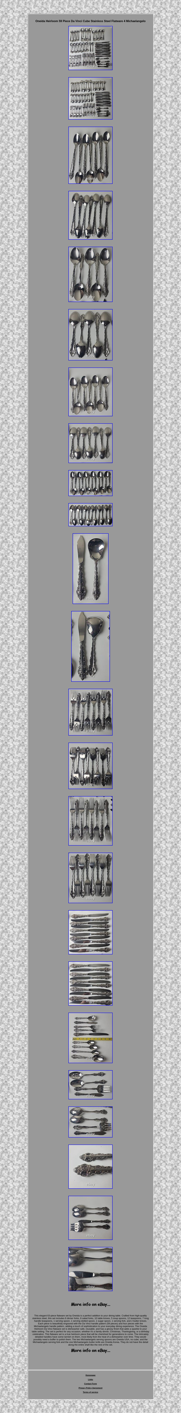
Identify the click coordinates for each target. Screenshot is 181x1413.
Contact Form (90, 1384)
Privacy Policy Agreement (91, 1388)
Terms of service (90, 1392)
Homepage (90, 1375)
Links (90, 1379)
